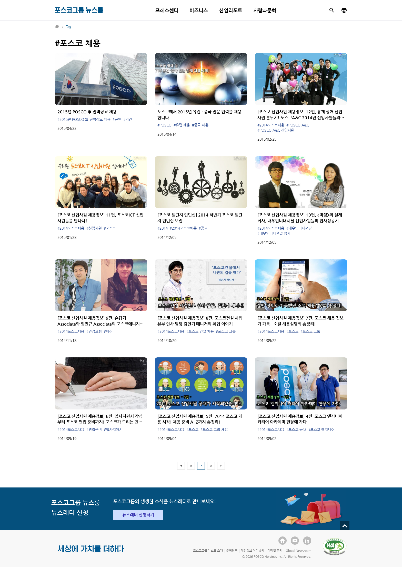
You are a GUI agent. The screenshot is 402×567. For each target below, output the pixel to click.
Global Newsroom (298, 550)
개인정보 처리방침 (252, 550)
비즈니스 (198, 10)
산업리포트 (230, 10)
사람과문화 (265, 10)
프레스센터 (166, 10)
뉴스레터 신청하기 (138, 514)
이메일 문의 (274, 550)
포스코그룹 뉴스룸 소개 (208, 550)
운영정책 (231, 550)
